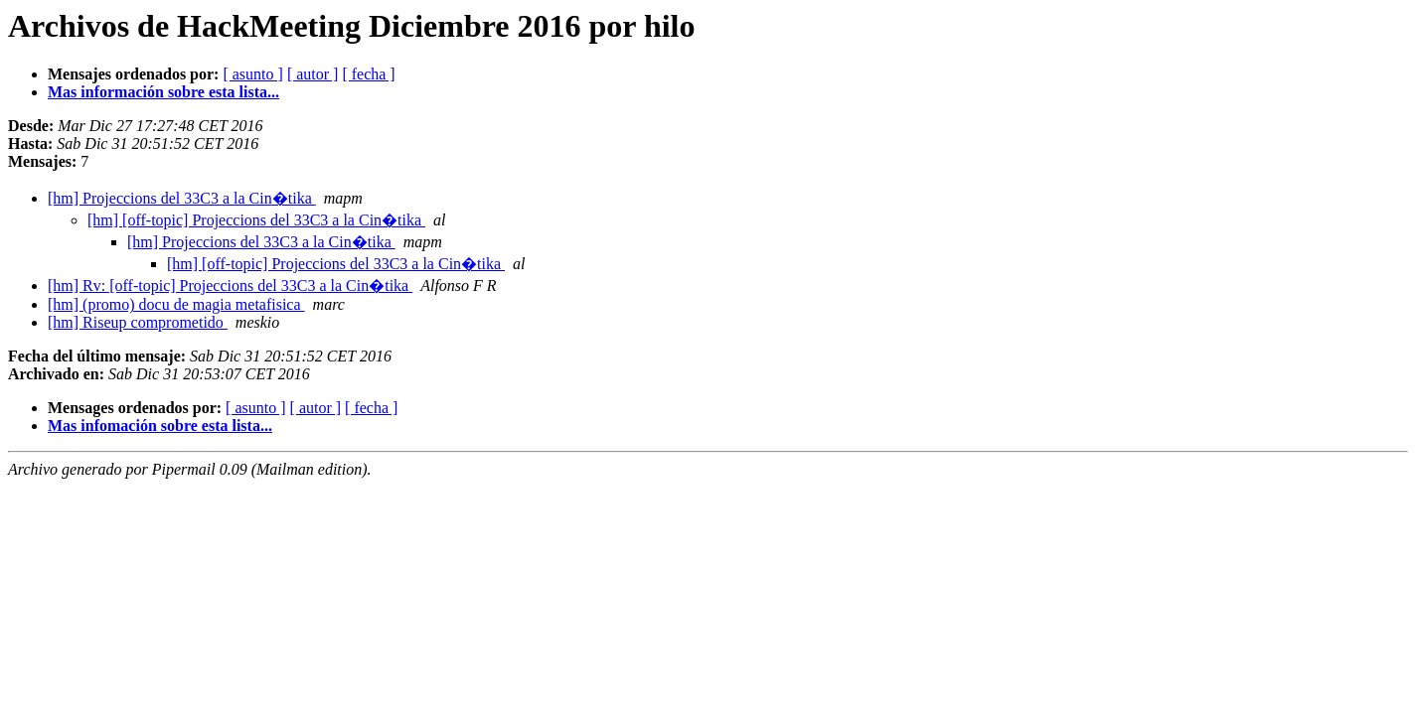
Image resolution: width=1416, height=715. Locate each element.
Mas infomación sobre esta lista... (160, 425)
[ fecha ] (368, 74)
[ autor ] (313, 74)
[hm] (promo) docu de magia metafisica (176, 304)
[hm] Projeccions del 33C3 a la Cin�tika (182, 198)
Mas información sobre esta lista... (163, 91)
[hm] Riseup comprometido (138, 322)
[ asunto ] (252, 74)
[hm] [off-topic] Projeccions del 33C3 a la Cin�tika (256, 220)
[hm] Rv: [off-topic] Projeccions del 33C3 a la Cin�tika (230, 285)
